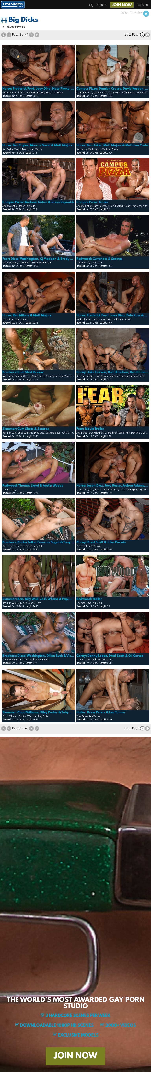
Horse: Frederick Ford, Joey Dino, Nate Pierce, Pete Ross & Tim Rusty (38, 89)
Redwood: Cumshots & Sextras (99, 259)
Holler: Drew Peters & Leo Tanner (101, 712)
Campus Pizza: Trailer (92, 202)
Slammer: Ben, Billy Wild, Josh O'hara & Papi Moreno (38, 599)
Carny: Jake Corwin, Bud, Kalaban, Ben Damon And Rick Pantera (112, 372)
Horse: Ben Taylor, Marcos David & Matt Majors (37, 145)
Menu (143, 5)
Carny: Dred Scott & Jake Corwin (101, 542)
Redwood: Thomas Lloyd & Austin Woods (32, 486)
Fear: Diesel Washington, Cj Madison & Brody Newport (38, 259)
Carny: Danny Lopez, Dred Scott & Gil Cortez (109, 656)
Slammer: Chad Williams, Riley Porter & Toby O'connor (38, 712)
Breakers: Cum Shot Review (23, 372)
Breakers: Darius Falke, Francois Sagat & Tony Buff (38, 542)
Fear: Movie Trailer (90, 429)
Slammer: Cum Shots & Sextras (25, 429)
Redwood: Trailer (89, 599)
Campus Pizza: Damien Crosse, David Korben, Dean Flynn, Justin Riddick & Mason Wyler (112, 89)
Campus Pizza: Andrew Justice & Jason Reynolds (38, 202)
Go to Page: (132, 34)
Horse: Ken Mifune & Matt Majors (26, 315)
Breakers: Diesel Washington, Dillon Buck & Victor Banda (38, 656)
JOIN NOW (122, 5)
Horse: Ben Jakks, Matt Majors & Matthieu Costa (112, 145)
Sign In (101, 5)
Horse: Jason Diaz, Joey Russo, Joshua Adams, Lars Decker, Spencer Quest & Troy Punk (112, 486)
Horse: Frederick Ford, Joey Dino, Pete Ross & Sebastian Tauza (112, 315)
